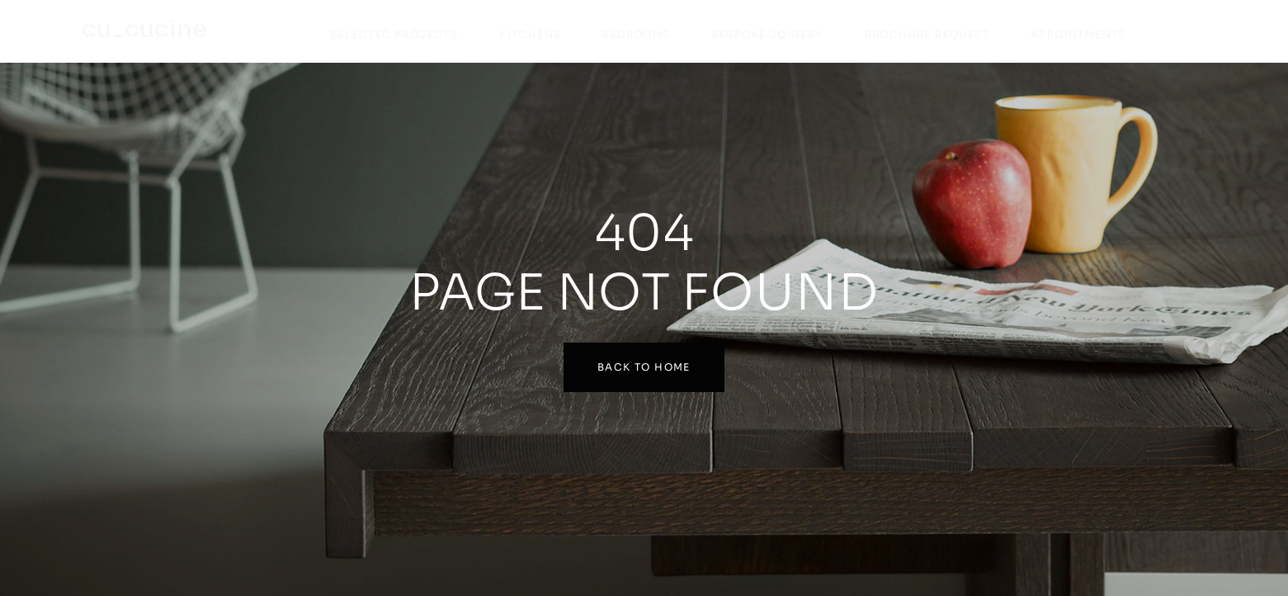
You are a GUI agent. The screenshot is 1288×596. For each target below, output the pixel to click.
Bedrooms (636, 34)
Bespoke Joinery (767, 34)
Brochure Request (927, 34)
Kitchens (530, 34)
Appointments (1078, 34)
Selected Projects (394, 34)
